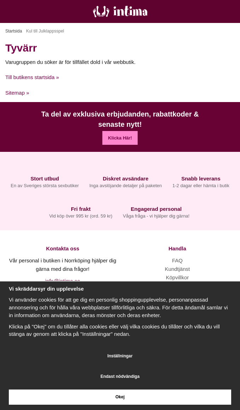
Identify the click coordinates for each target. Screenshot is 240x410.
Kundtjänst (177, 269)
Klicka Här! (120, 138)
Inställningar (119, 355)
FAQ (177, 260)
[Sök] (24, 11)
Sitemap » (17, 93)
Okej (120, 396)
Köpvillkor (177, 277)
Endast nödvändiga (120, 376)
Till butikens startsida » (32, 77)
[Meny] (8, 11)
